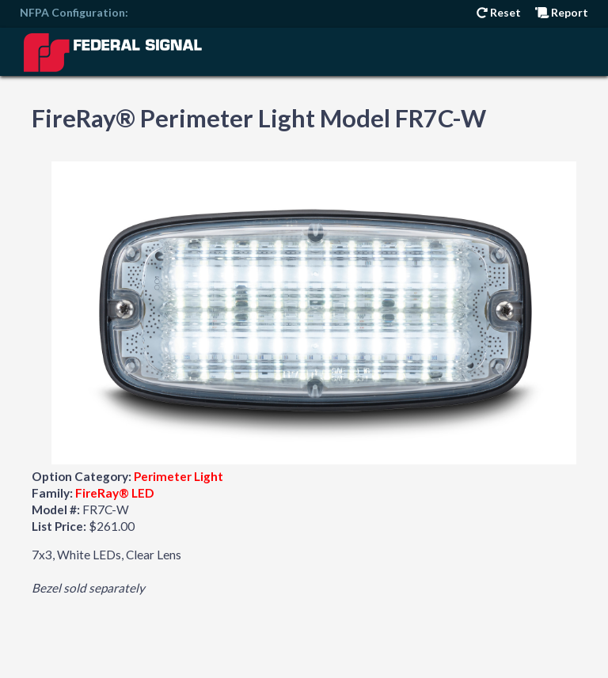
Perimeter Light (178, 476)
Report (562, 12)
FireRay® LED (114, 493)
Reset (499, 12)
